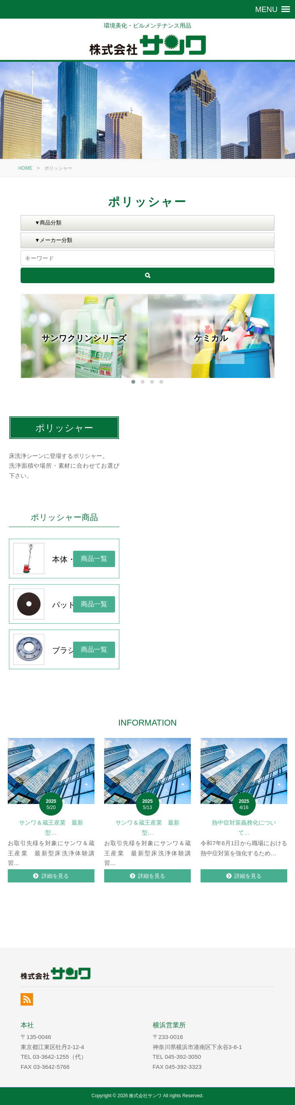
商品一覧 (94, 558)
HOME (25, 168)
